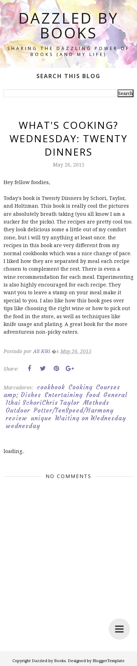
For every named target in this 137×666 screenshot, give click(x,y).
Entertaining (63, 395)
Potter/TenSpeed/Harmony (74, 410)
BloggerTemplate (109, 660)
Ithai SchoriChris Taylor (42, 403)
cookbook (51, 387)
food (93, 395)
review (16, 418)
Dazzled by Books (68, 25)
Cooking (80, 387)
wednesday (23, 426)
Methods (96, 403)
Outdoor (18, 410)
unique (41, 418)
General (115, 395)
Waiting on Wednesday (90, 418)
